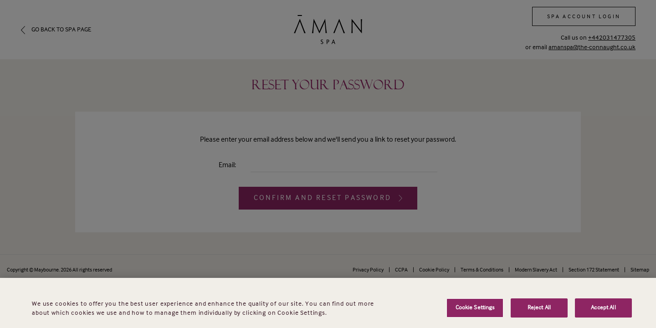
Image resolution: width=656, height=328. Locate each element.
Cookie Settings (475, 315)
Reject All (539, 315)
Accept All (603, 315)
